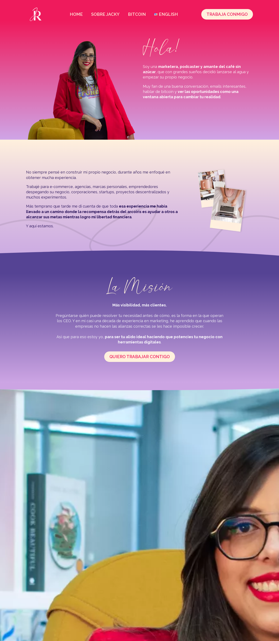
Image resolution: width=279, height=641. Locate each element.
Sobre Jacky (105, 14)
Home (76, 14)
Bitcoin (137, 14)
